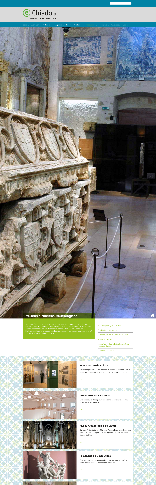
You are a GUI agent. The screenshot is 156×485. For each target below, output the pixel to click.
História (48, 25)
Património (90, 25)
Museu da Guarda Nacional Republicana (113, 335)
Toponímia (103, 25)
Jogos (125, 25)
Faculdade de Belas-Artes (107, 330)
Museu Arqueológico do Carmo (109, 326)
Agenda (58, 25)
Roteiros (69, 25)
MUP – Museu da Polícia (94, 365)
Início (25, 25)
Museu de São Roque (106, 351)
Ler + (81, 379)
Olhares (79, 25)
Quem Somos (36, 25)
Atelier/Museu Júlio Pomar (95, 395)
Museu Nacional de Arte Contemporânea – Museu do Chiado (114, 345)
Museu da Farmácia (105, 339)
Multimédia (115, 25)
